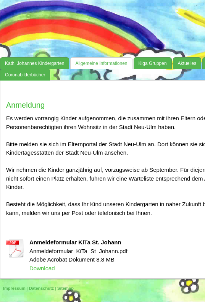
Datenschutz (41, 288)
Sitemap (65, 288)
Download (42, 268)
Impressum (14, 288)
